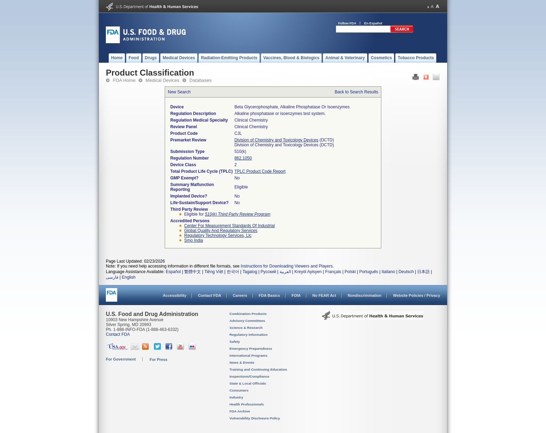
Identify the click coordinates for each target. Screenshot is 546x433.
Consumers (239, 390)
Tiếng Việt (213, 271)
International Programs (248, 355)
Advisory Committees (247, 321)
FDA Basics (269, 295)
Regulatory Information (248, 335)
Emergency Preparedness (250, 348)
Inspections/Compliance (249, 376)
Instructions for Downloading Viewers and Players (287, 266)
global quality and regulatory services (220, 230)
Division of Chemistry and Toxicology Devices (276, 140)
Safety (234, 341)
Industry (236, 397)
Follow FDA (347, 23)
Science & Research (246, 328)
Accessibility (174, 295)
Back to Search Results (356, 92)
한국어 (233, 271)
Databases (200, 80)
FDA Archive (239, 411)
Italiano (388, 271)
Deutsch (406, 271)
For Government (121, 359)
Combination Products (248, 314)
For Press (158, 359)
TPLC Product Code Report (260, 171)
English (128, 277)
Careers (240, 295)
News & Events (241, 362)
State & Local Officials (247, 383)
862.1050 (243, 158)
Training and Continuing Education (258, 369)
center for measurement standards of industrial (229, 225)
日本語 (423, 271)
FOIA (296, 295)
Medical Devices (162, 80)
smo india (193, 240)
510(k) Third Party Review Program (237, 214)
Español (173, 271)
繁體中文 (192, 271)
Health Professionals (246, 404)
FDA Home (124, 80)
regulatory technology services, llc (217, 235)
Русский (268, 271)
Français (333, 271)
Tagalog (250, 271)
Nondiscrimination (365, 295)
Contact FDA (209, 295)
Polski (350, 271)
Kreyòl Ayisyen (308, 271)
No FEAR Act (324, 295)
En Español (373, 23)
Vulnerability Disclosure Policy (254, 418)
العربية (285, 271)
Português (368, 271)
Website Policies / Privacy (416, 295)
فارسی (112, 277)
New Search (179, 92)
